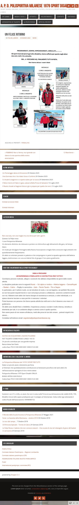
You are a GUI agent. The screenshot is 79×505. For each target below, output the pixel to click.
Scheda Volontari (8, 207)
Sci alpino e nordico (45, 284)
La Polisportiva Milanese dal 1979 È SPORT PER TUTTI (21, 362)
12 (47, 503)
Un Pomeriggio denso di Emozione (14, 173)
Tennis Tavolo (44, 287)
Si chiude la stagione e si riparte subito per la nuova (20, 180)
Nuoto (33, 284)
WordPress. (47, 493)
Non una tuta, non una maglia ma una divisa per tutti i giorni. (23, 236)
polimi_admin (13, 38)
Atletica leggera (59, 284)
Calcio (12, 287)
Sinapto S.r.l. (15, 475)
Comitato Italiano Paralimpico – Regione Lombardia (20, 452)
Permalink (25, 143)
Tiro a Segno (55, 287)
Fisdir (4, 462)
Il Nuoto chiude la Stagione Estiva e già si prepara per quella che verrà (26, 186)
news (35, 38)
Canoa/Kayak (72, 284)
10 (44, 503)
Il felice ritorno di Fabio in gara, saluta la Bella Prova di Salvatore (25, 183)
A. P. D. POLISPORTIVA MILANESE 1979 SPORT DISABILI (36, 5)
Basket (6, 287)
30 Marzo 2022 (25, 38)
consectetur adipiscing (39, 489)
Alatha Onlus (6, 449)
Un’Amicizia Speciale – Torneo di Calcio (16, 425)
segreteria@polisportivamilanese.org (36, 318)
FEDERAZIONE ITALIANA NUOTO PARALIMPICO (19, 459)
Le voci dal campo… (9, 421)
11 (45, 503)
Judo (35, 287)
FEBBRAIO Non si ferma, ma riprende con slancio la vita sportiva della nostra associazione (20, 155)
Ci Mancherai (69, 152)
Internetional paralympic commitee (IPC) (16, 465)
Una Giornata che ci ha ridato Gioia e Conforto (18, 176)
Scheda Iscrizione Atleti (10, 202)
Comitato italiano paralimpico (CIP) (14, 455)
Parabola (39, 493)
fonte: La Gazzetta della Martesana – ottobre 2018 (20, 418)
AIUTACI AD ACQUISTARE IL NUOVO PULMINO (18, 336)
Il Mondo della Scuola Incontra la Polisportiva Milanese (21, 415)
